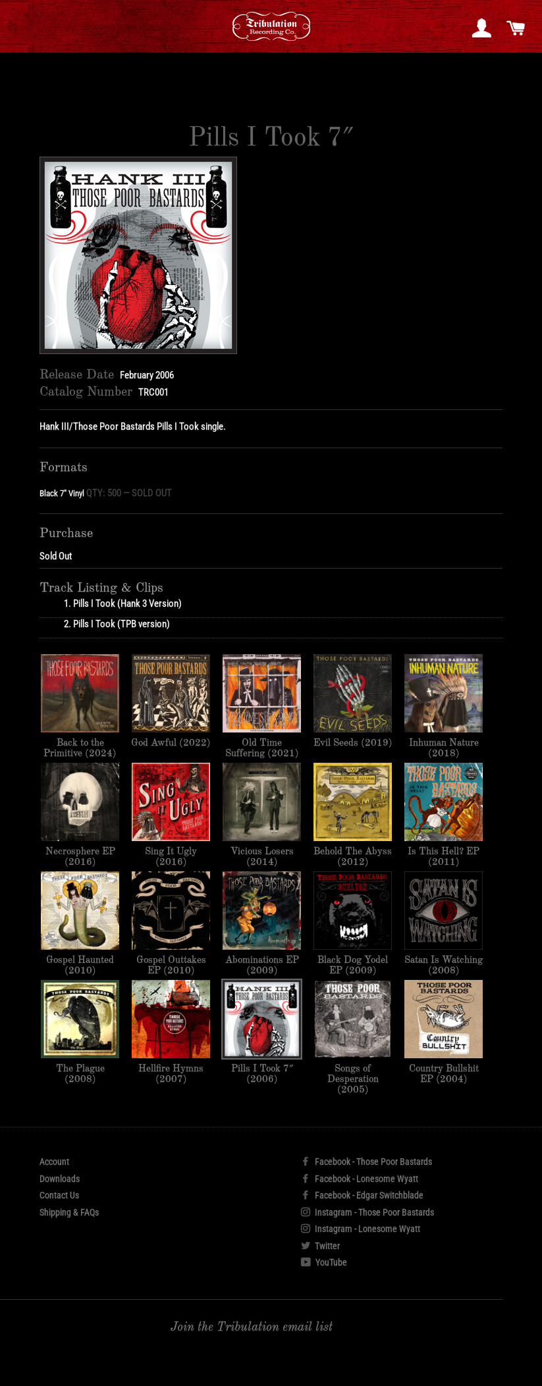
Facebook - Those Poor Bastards (366, 1161)
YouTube (324, 1262)
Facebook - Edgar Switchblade (362, 1195)
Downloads (60, 1178)
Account (54, 1161)
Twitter (320, 1246)
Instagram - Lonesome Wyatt (360, 1228)
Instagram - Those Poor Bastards (367, 1212)
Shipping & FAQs (69, 1212)
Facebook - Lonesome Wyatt (359, 1178)
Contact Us (59, 1195)
